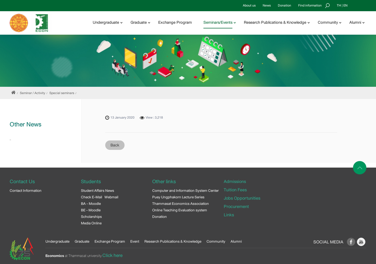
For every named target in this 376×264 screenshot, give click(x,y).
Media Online (91, 223)
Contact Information (26, 190)
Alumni (236, 241)
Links (229, 215)
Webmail (111, 197)
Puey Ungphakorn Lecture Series (178, 197)
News (267, 5)
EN (345, 5)
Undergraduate (57, 241)
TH (339, 5)
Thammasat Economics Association (180, 203)
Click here (112, 255)
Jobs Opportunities (242, 198)
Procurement (236, 206)
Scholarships (91, 216)
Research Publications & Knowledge (172, 241)
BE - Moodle (91, 210)
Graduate (82, 241)
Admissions (235, 181)
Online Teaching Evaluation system (179, 210)
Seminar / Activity (32, 93)
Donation (284, 5)
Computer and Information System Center (185, 190)
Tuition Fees (235, 190)
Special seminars (61, 93)
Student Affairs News (97, 190)
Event (134, 241)
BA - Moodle (91, 203)
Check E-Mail (91, 197)
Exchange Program (175, 22)
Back (114, 145)
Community (216, 241)
